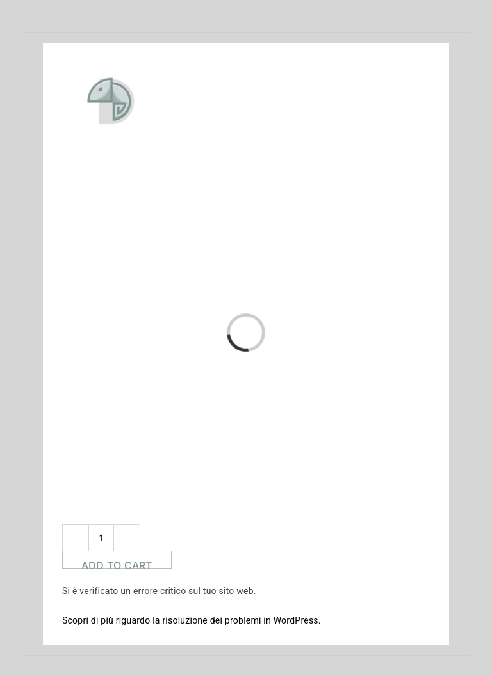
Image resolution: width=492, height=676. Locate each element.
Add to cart (116, 564)
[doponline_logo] (150, 61)
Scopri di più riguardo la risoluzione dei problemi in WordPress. (191, 620)
